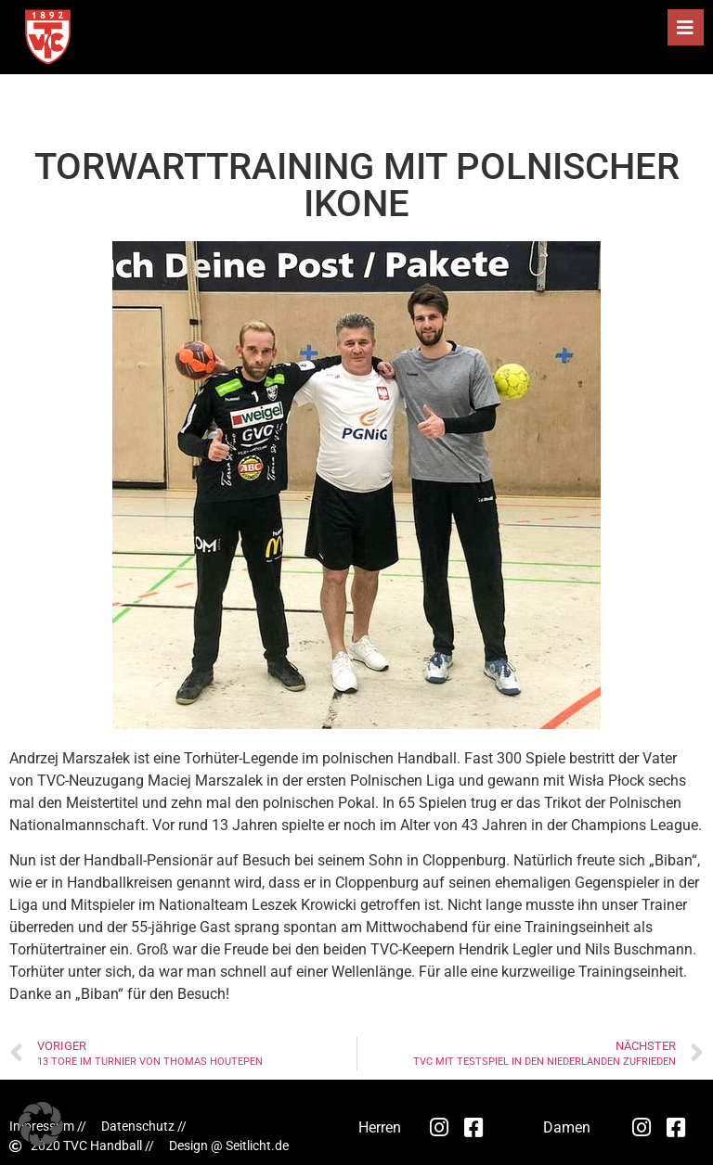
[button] (686, 27)
